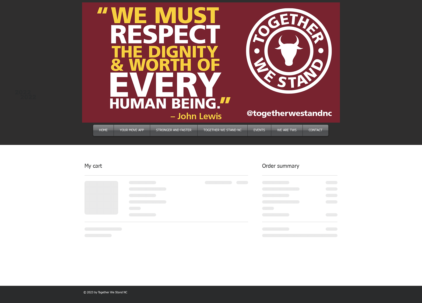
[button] (211, 62)
